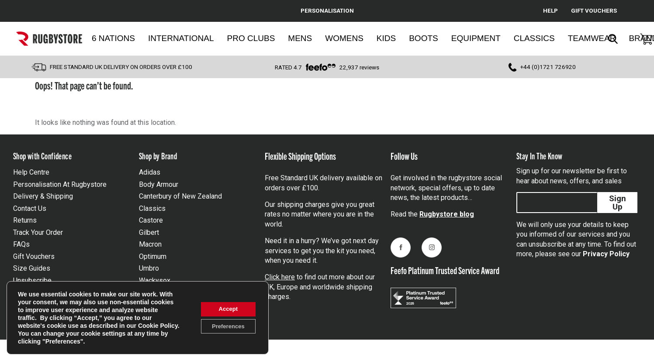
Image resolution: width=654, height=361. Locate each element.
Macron (150, 244)
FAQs (21, 244)
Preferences (225, 326)
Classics (534, 38)
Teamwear (592, 38)
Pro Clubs (251, 38)
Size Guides (31, 268)
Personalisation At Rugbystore (60, 184)
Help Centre (31, 172)
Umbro (149, 268)
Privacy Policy (606, 254)
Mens (300, 38)
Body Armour (158, 184)
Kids (386, 38)
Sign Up (617, 202)
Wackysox (154, 280)
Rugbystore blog (446, 214)
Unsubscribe (32, 280)
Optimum (152, 256)
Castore (151, 220)
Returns (25, 220)
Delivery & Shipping (43, 196)
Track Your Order (38, 232)
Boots (423, 38)
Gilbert (149, 232)
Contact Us (29, 208)
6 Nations (113, 38)
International (181, 38)
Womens (344, 38)
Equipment (476, 38)
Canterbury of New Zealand (180, 196)
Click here (280, 277)
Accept (225, 308)
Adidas (149, 172)
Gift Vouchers (34, 256)
